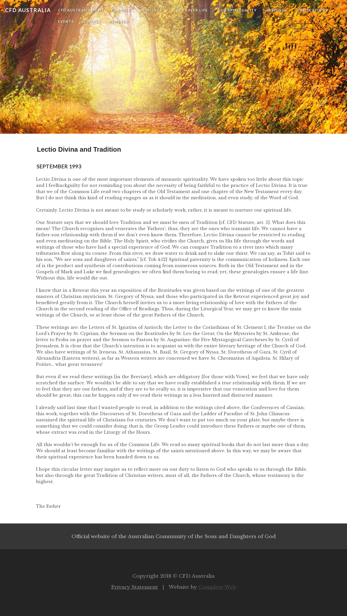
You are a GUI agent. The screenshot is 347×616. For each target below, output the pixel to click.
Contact (91, 22)
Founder (121, 10)
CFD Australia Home (81, 10)
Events (66, 22)
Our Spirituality (237, 10)
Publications (312, 10)
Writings (152, 10)
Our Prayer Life (190, 10)
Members (119, 22)
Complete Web (217, 587)
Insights (277, 10)
